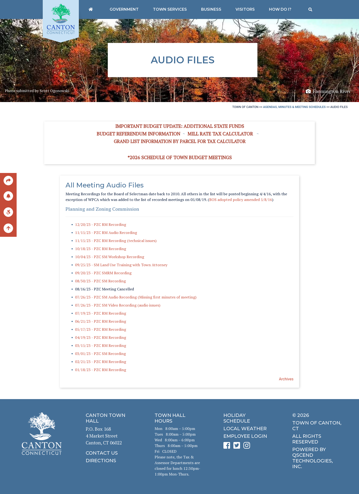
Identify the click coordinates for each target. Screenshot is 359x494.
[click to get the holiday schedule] (248, 418)
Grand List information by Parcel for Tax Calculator (180, 141)
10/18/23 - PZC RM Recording (100, 248)
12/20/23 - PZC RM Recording (100, 224)
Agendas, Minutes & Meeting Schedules (294, 107)
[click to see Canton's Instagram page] (247, 447)
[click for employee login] (248, 436)
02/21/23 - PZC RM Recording (100, 361)
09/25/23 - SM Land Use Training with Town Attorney (121, 264)
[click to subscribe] (8, 196)
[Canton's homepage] (90, 9)
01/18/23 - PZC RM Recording (100, 369)
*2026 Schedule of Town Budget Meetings (180, 157)
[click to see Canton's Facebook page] (227, 447)
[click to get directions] (111, 460)
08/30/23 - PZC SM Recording (100, 281)
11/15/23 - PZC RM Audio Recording (106, 232)
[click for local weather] (248, 428)
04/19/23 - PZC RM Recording (100, 337)
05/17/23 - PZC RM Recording (100, 329)
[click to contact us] (111, 453)
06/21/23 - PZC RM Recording (100, 321)
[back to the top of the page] (8, 229)
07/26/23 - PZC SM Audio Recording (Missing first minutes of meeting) (135, 297)
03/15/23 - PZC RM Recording (100, 345)
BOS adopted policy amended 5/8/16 (240, 199)
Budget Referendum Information (138, 133)
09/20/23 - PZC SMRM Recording (103, 272)
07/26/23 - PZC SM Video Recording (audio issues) (117, 305)
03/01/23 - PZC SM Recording (100, 353)
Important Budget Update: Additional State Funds (179, 126)
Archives (286, 379)
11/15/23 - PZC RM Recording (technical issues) (115, 240)
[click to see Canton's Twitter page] (237, 447)
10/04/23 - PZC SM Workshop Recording (109, 256)
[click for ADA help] (8, 212)
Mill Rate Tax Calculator (220, 133)
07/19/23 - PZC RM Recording (100, 313)
